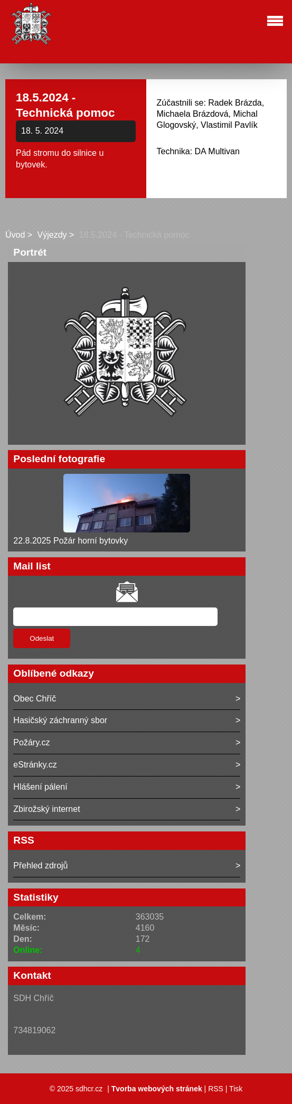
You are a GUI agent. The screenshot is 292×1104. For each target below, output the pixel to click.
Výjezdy (52, 234)
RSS (215, 1088)
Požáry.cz (31, 742)
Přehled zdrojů (40, 865)
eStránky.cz (34, 764)
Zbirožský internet (46, 808)
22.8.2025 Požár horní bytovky (70, 540)
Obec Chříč (34, 698)
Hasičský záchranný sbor (60, 720)
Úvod (15, 234)
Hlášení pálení (40, 786)
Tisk (235, 1088)
